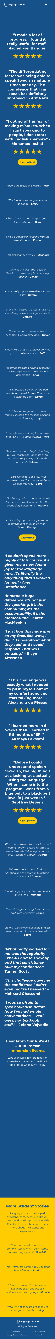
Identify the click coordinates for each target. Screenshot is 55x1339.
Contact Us (38, 1335)
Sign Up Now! (27, 162)
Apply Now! (27, 537)
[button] (46, 4)
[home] (14, 4)
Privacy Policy (17, 1331)
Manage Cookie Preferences (16, 1335)
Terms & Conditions (38, 1331)
